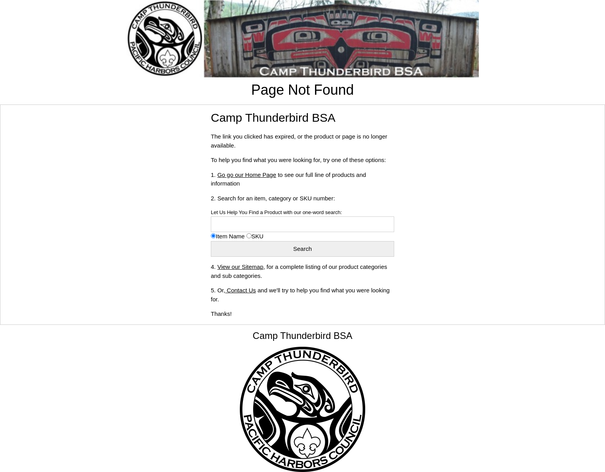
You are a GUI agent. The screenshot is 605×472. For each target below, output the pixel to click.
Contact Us (240, 290)
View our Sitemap (240, 266)
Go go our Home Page (246, 174)
